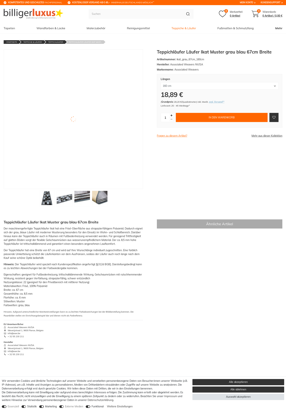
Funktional (98, 406)
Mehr (278, 28)
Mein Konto (246, 2)
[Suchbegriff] (136, 13)
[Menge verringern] (171, 119)
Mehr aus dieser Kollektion (267, 135)
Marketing (51, 406)
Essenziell (13, 406)
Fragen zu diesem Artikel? (172, 135)
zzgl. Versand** (216, 101)
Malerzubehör (96, 28)
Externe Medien (74, 406)
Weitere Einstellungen (120, 406)
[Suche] (188, 13)
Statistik (32, 406)
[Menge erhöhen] (171, 115)
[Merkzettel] (231, 14)
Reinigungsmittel (138, 28)
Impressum (170, 396)
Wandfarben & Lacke (50, 28)
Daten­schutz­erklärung (100, 400)
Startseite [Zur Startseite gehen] (11, 42)
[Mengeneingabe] (165, 117)
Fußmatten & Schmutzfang (235, 28)
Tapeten (9, 28)
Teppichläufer (55, 42)
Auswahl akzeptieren (238, 396)
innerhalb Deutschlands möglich (113, 2)
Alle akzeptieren (238, 382)
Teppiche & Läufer (183, 28)
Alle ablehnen (238, 389)
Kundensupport (270, 2)
